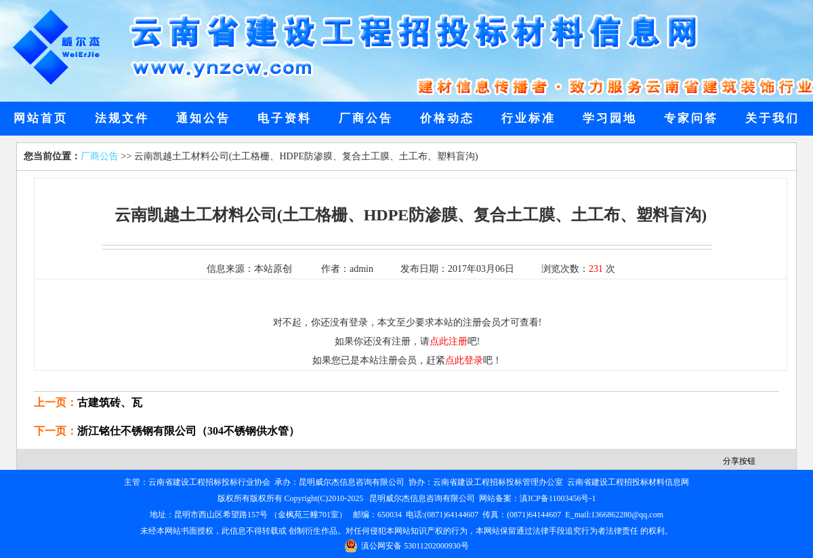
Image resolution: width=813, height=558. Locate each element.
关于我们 (772, 118)
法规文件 (122, 118)
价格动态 (447, 118)
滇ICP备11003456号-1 (558, 498)
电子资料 (284, 118)
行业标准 (528, 118)
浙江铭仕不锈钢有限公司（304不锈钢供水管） (188, 431)
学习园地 (610, 118)
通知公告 (203, 118)
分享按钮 (739, 461)
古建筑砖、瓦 (109, 402)
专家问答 (691, 118)
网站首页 (41, 118)
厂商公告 (366, 118)
